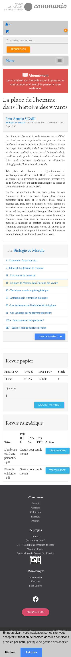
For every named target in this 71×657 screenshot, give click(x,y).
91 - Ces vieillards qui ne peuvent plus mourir (29, 312)
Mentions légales (35, 549)
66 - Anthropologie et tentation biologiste (27, 298)
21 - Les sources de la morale (20, 275)
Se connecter (35, 577)
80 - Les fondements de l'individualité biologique (31, 305)
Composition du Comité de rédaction (35, 553)
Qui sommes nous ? (35, 540)
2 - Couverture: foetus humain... (22, 260)
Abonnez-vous (35, 612)
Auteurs (35, 520)
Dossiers (35, 516)
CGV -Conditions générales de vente (35, 545)
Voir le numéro (51, 336)
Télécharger (57, 450)
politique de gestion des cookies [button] (47, 642)
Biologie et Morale (16, 122)
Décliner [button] (10, 652)
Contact (36, 536)
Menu (10, 60)
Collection (35, 512)
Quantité (11, 388)
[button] (35, 24)
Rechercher (18, 49)
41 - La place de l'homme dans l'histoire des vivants (32, 283)
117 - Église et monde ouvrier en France (26, 327)
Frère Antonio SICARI (20, 119)
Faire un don (35, 585)
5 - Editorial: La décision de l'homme (25, 268)
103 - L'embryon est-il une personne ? (25, 320)
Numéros (35, 508)
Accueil (36, 503)
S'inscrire (35, 581)
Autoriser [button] (31, 652)
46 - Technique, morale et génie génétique (27, 290)
